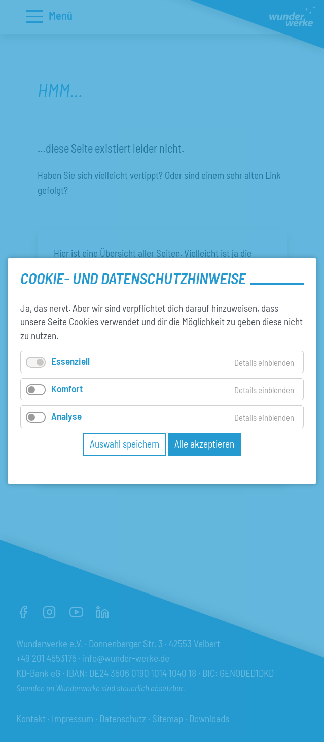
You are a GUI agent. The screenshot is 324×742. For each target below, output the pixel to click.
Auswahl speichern (124, 443)
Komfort (67, 388)
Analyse (66, 416)
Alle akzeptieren (204, 443)
